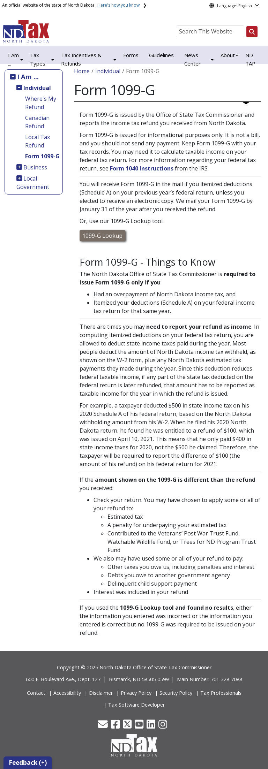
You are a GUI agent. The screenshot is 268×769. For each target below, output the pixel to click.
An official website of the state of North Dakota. (71, 5)
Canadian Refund (37, 122)
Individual (37, 88)
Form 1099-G (42, 156)
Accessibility (67, 693)
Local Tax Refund (37, 141)
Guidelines (161, 55)
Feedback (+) (28, 763)
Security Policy (175, 693)
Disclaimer (101, 693)
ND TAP (250, 59)
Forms (131, 55)
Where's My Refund (40, 103)
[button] (103, 726)
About (228, 55)
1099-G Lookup (102, 235)
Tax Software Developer (136, 704)
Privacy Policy (136, 693)
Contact (36, 693)
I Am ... (28, 76)
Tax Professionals (220, 693)
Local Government (32, 183)
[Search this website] (252, 31)
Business (35, 167)
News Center (192, 59)
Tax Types (37, 59)
